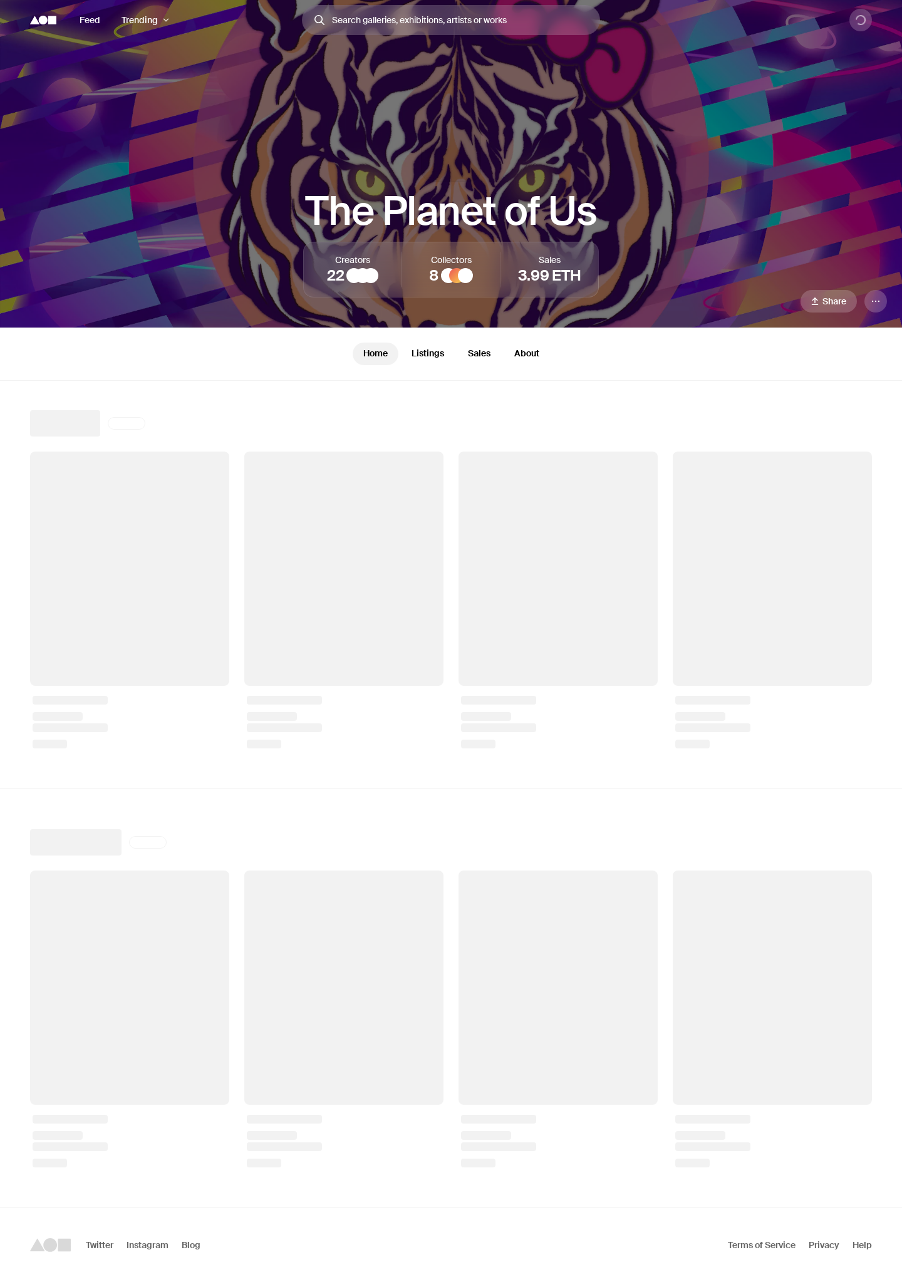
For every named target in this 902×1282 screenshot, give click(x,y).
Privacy (824, 1245)
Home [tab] (375, 353)
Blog (191, 1245)
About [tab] (526, 353)
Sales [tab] (479, 353)
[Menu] (875, 301)
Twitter (99, 1245)
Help (862, 1245)
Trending (140, 20)
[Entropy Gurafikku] (370, 275)
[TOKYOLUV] (353, 275)
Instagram (147, 1245)
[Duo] (362, 275)
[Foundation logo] (43, 20)
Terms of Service (762, 1245)
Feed (90, 20)
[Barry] (448, 275)
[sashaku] (465, 275)
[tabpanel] (451, 794)
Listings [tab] (428, 353)
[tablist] (451, 354)
